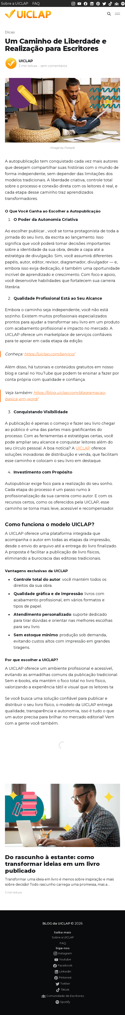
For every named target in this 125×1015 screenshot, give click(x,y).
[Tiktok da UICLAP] (110, 3)
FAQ (36, 4)
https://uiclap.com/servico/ (49, 354)
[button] (109, 13)
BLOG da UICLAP (56, 923)
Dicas (10, 32)
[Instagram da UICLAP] (73, 3)
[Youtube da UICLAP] (79, 3)
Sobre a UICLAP (14, 4)
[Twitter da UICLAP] (104, 3)
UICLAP (26, 61)
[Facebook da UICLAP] (86, 3)
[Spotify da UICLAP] (123, 3)
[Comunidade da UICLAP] (117, 3)
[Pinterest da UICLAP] (98, 3)
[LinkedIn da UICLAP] (92, 3)
